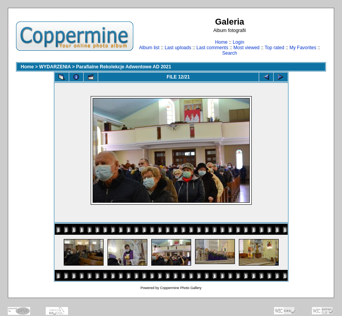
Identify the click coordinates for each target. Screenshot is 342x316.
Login (238, 42)
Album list (149, 47)
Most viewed (246, 47)
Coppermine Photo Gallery (180, 288)
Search (229, 53)
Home (221, 42)
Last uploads (178, 47)
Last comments (212, 47)
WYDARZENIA (55, 67)
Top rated (274, 47)
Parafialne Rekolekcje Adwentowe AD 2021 (123, 67)
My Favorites (303, 47)
